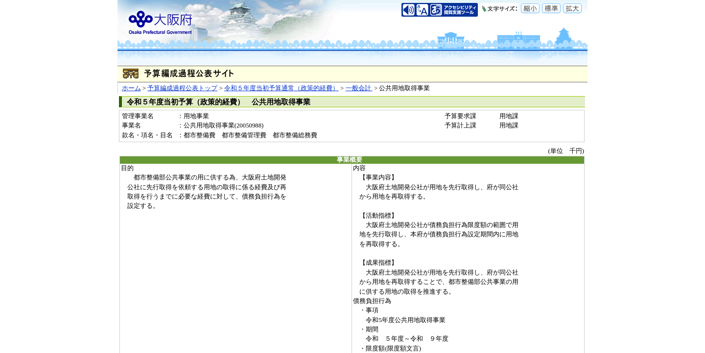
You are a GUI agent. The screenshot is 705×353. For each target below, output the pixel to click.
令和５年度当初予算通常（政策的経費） (281, 88)
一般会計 (359, 88)
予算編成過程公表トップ (182, 88)
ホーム (131, 88)
